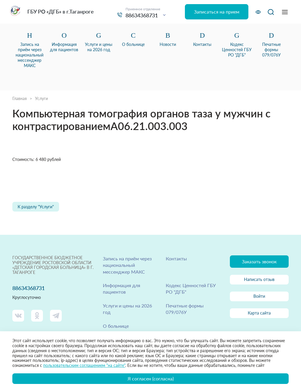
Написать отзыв (259, 279)
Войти (259, 296)
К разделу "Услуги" (36, 206)
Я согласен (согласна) (151, 378)
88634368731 (142, 15)
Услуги (41, 98)
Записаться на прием (216, 11)
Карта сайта (259, 312)
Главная (19, 98)
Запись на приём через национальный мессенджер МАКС (127, 265)
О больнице (116, 326)
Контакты (176, 258)
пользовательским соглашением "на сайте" (84, 365)
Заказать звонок (259, 261)
